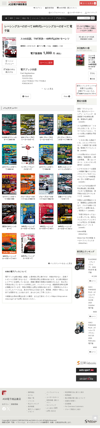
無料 (11, 18)
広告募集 (68, 404)
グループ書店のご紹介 (73, 409)
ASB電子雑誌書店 (12, 398)
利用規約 (68, 395)
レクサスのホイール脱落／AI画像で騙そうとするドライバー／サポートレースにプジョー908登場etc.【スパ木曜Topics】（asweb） (86, 175)
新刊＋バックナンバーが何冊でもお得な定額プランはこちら (87, 89)
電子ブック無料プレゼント (34, 410)
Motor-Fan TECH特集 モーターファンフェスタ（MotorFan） (86, 240)
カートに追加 (46, 62)
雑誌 (25, 18)
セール (30, 395)
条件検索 (31, 406)
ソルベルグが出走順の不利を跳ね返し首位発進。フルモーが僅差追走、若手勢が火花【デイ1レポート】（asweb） (86, 191)
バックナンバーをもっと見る (60, 263)
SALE (18, 18)
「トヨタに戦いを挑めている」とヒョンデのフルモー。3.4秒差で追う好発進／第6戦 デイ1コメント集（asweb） (86, 145)
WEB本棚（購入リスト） (52, 401)
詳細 (92, 79)
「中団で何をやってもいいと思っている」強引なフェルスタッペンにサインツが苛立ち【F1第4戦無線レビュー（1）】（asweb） (86, 221)
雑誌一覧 (31, 398)
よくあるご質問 (51, 408)
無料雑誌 (31, 392)
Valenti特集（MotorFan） (82, 232)
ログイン (38, 8)
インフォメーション (55, 12)
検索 (92, 18)
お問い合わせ (51, 411)
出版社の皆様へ (70, 401)
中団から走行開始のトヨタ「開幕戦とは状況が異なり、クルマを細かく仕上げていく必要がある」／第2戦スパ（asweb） (86, 205)
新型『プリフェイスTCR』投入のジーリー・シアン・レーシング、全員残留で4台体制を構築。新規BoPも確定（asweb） (86, 115)
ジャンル (35, 18)
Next (27, 96)
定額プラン (61, 18)
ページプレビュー (9, 62)
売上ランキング (33, 404)
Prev (66, 96)
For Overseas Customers (74, 406)
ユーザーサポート (73, 12)
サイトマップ (90, 12)
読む (92, 73)
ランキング (47, 18)
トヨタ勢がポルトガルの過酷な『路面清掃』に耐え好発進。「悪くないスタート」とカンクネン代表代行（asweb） (86, 159)
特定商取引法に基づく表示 (74, 392)
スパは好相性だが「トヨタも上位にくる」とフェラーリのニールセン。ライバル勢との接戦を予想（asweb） (86, 130)
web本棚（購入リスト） (67, 8)
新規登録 (49, 8)
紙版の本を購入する (9, 70)
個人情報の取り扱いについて (75, 398)
